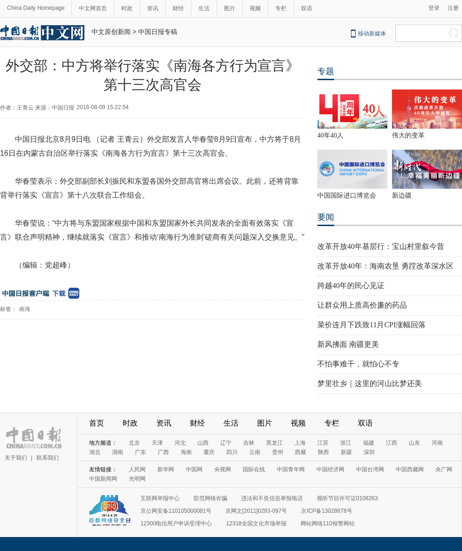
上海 (300, 443)
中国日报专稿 (157, 31)
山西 (203, 443)
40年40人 (330, 135)
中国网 (194, 469)
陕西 (323, 452)
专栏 (281, 8)
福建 (368, 443)
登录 (434, 8)
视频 (255, 8)
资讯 (152, 8)
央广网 (443, 469)
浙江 (345, 443)
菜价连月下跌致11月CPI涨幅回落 (371, 325)
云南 (254, 452)
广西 (163, 452)
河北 (180, 443)
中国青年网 (291, 469)
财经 (178, 8)
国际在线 (254, 469)
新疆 (346, 452)
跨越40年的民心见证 (351, 285)
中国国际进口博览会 (346, 195)
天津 (157, 443)
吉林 (248, 443)
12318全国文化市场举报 (256, 523)
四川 (232, 452)
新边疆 (402, 195)
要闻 (325, 217)
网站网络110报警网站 (328, 523)
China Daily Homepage (35, 8)
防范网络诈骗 (210, 498)
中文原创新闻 (111, 31)
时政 (127, 8)
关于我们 (16, 458)
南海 (24, 309)
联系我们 (47, 458)
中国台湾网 (370, 469)
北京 (134, 443)
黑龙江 (274, 443)
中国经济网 (330, 469)
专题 (325, 71)
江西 (391, 443)
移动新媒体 (372, 33)
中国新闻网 (103, 478)
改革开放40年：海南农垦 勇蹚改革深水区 (385, 266)
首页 (96, 423)
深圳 (369, 452)
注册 (453, 8)
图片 (229, 8)
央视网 (222, 469)
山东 (414, 443)
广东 (140, 452)
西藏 (300, 452)
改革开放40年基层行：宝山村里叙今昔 (380, 246)
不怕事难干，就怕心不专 (358, 364)
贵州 (277, 452)
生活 (204, 8)
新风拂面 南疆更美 (348, 344)
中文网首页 (93, 8)
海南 (186, 452)
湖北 (94, 452)
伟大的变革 (408, 135)
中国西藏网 (410, 469)
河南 (437, 443)
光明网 (137, 478)
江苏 (323, 443)
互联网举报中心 (160, 498)
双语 (306, 8)
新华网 (165, 469)
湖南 (117, 452)
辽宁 (225, 443)
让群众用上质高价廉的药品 (362, 305)
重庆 (209, 452)
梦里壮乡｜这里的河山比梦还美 (369, 383)
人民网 (137, 469)
